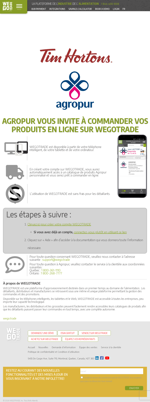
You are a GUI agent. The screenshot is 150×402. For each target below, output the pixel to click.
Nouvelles (43, 345)
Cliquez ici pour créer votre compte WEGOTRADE (59, 224)
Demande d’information (64, 345)
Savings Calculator (85, 9)
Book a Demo (110, 9)
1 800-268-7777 (51, 273)
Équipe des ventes (88, 345)
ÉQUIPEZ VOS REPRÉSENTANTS (80, 338)
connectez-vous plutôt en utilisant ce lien (100, 232)
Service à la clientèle (111, 345)
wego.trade (9, 318)
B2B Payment (40, 9)
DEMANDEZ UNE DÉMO (42, 333)
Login (125, 9)
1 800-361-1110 (50, 270)
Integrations (60, 9)
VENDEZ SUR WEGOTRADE (95, 333)
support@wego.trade (56, 259)
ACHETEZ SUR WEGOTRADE (44, 338)
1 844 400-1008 (111, 3)
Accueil (31, 345)
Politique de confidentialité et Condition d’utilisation (53, 349)
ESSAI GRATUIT (68, 333)
